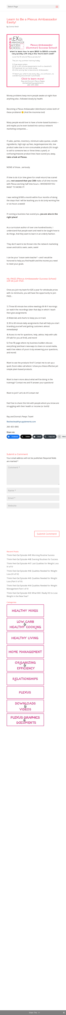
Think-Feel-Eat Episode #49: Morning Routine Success (31, 555)
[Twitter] (26, 437)
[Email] (37, 437)
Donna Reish (14, 26)
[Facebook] (13, 437)
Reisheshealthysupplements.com (21, 421)
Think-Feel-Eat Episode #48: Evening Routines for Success (32, 559)
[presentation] (16, 520)
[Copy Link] (50, 437)
